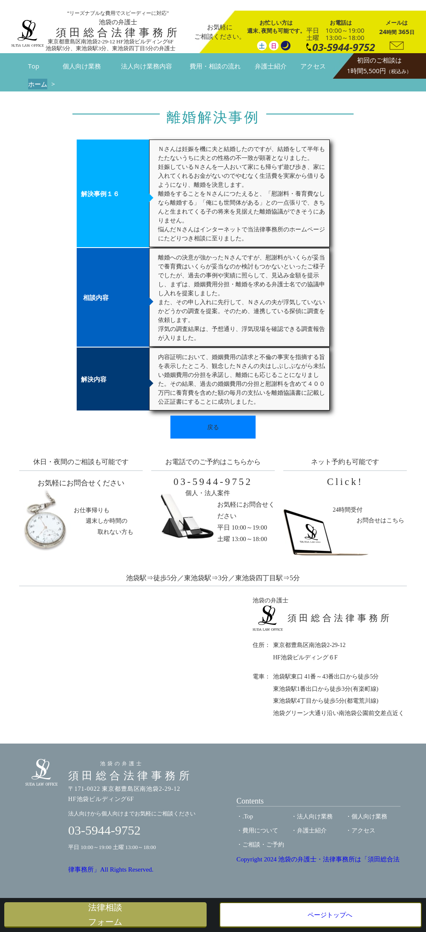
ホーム (37, 84)
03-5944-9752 (212, 481)
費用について (260, 830)
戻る (213, 427)
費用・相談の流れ (215, 66)
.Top (247, 816)
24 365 (396, 27)
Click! (345, 481)
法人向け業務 (315, 816)
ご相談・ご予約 (263, 844)
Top (33, 66)
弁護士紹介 (271, 66)
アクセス (313, 66)
